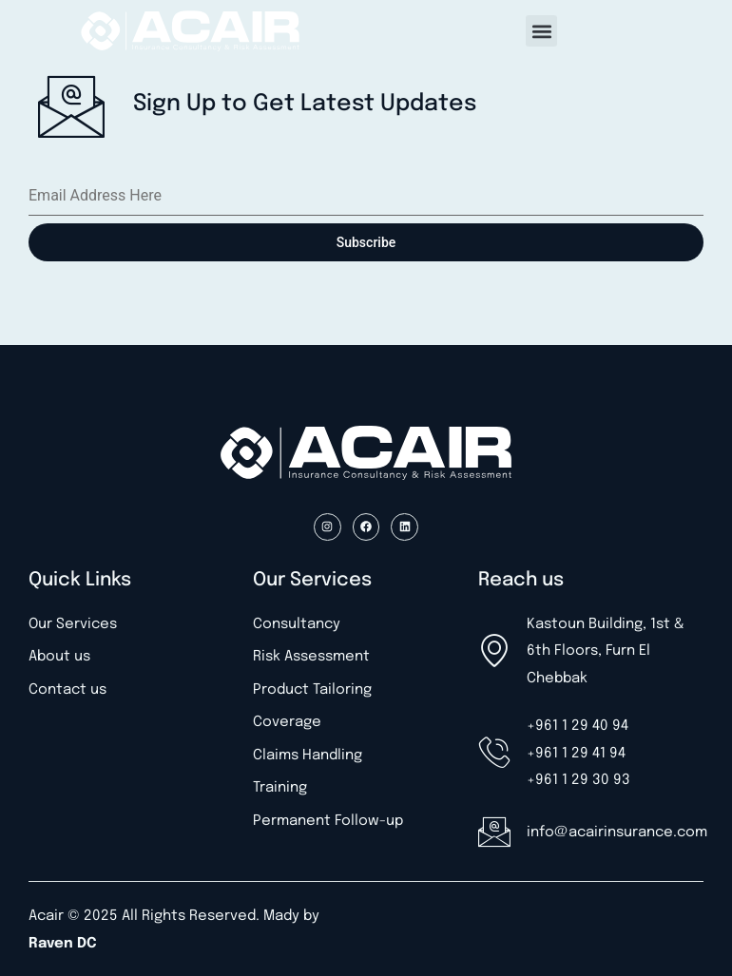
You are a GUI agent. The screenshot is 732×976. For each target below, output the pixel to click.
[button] (541, 31)
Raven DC (63, 943)
